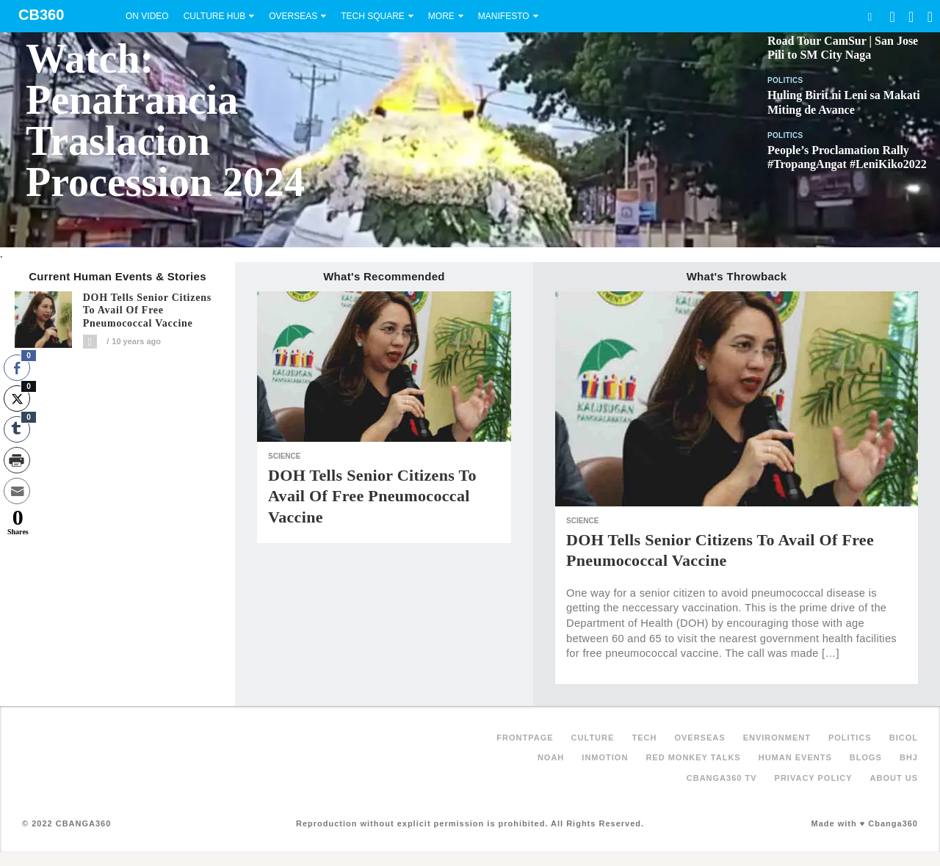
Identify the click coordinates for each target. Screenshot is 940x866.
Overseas (293, 16)
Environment (777, 737)
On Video (147, 16)
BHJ (909, 757)
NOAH (551, 757)
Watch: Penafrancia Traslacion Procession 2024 (165, 120)
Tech (644, 737)
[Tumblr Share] (17, 429)
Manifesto (503, 16)
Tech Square (373, 16)
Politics (785, 80)
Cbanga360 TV (722, 778)
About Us (894, 778)
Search (869, 16)
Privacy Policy (814, 778)
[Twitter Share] (17, 398)
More (441, 16)
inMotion (605, 757)
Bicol (903, 737)
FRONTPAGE (524, 737)
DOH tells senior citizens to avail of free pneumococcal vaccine (147, 311)
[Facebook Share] (17, 367)
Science (284, 456)
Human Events (795, 757)
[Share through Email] (17, 491)
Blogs (866, 757)
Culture (593, 737)
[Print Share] (17, 460)
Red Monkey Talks (693, 757)
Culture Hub (214, 16)
